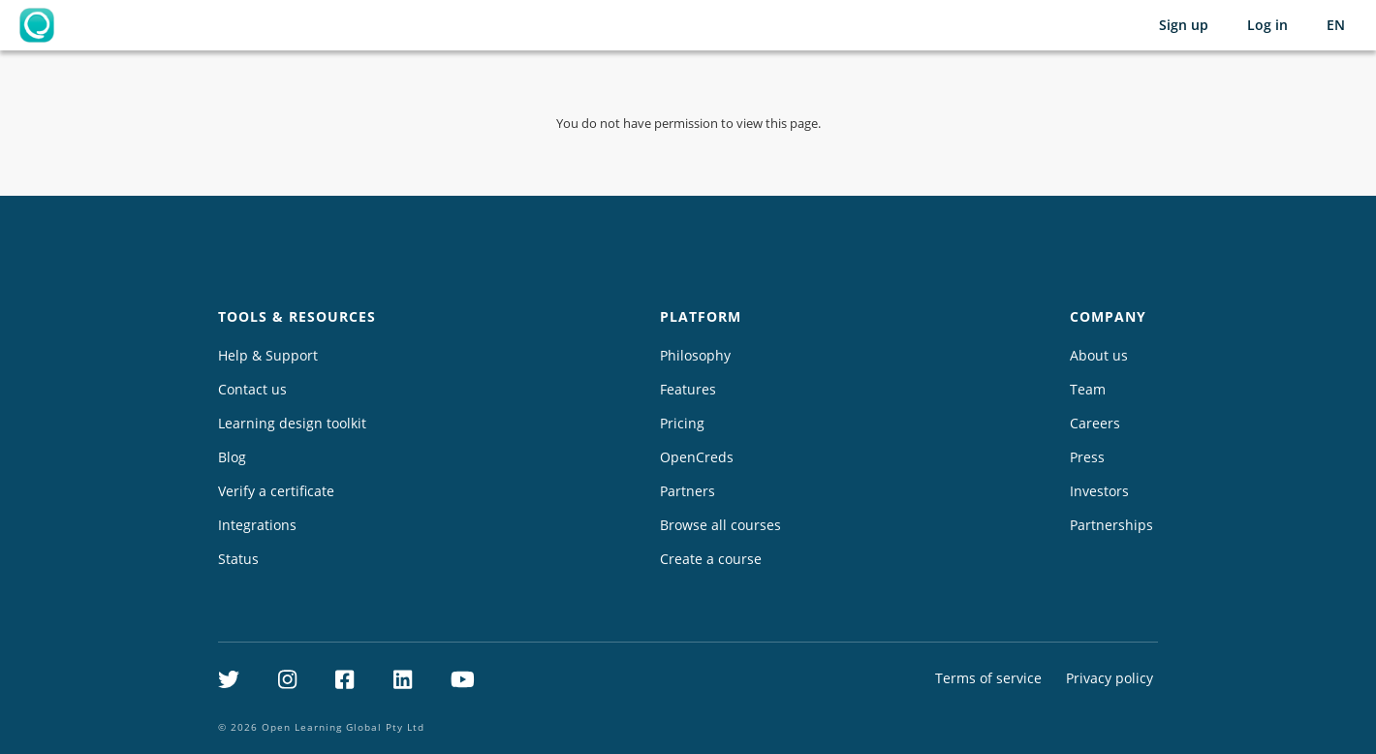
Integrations (257, 525)
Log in (1267, 25)
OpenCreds (697, 457)
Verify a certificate (276, 491)
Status (238, 559)
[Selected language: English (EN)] (1335, 25)
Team (1088, 389)
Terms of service (988, 678)
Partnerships (1111, 525)
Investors (1099, 491)
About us (1099, 355)
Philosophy (695, 355)
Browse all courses (720, 525)
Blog (232, 457)
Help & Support (268, 355)
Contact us (252, 389)
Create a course (711, 559)
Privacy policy (1109, 678)
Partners (687, 491)
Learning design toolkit (292, 423)
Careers (1095, 423)
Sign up (1183, 25)
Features (688, 389)
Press (1087, 457)
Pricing (682, 423)
